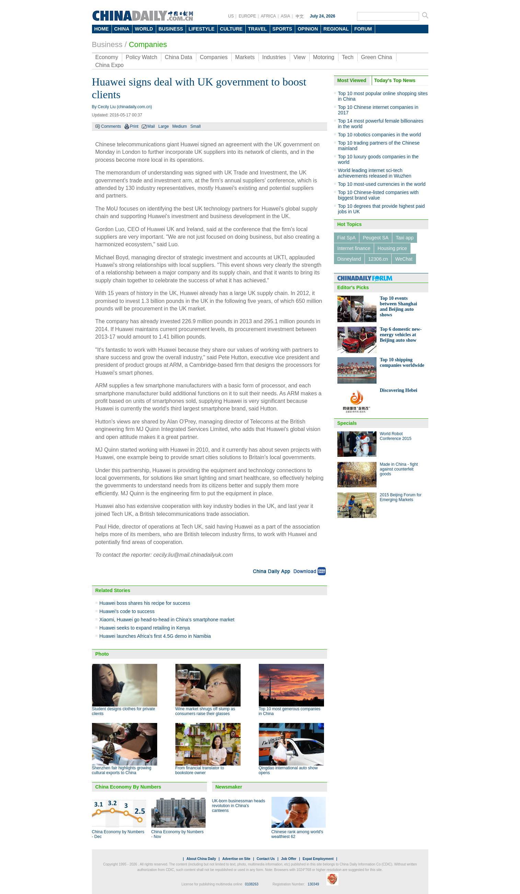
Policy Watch (141, 57)
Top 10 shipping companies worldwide (402, 362)
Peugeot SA (376, 237)
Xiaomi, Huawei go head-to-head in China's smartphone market (167, 619)
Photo (102, 654)
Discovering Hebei (398, 390)
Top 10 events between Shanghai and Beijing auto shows (398, 306)
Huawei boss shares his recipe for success (145, 603)
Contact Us (266, 859)
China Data (178, 57)
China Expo (109, 65)
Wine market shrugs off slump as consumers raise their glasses (205, 711)
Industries (274, 57)
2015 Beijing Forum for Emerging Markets (400, 497)
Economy (106, 57)
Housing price (392, 248)
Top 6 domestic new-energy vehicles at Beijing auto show (401, 335)
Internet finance (354, 248)
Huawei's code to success (127, 611)
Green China (376, 57)
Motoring (323, 57)
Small (195, 126)
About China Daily (201, 859)
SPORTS (282, 29)
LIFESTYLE (201, 29)
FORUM (363, 29)
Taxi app (405, 237)
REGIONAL (336, 29)
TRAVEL (257, 29)
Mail (151, 126)
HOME (101, 29)
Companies (148, 44)
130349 (313, 884)
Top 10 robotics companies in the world (379, 134)
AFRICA (268, 16)
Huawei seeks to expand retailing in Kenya (145, 628)
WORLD (144, 29)
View (299, 57)
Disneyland (349, 259)
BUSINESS (171, 29)
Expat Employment (318, 859)
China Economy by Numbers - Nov (177, 834)
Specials (347, 423)
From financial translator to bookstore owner (199, 770)
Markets (245, 57)
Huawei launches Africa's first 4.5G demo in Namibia (155, 636)
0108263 (251, 884)
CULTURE (231, 29)
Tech (348, 57)
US (231, 16)
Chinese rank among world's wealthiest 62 (297, 834)
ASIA (285, 16)
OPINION (308, 29)
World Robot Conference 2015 (396, 436)
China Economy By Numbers (128, 787)
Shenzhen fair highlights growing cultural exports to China (121, 770)
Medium (179, 126)
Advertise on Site (236, 859)
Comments (111, 126)
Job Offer (288, 859)
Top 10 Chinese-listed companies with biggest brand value (378, 195)
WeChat (403, 259)
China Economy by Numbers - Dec (118, 834)
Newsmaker (229, 787)
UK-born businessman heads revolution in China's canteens (238, 806)
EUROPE (247, 16)
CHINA (121, 29)
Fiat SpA (346, 237)
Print (134, 126)
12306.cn (378, 259)
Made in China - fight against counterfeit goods (399, 469)
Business (107, 44)
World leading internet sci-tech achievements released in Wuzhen (375, 173)
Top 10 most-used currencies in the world (382, 184)
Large (163, 126)
